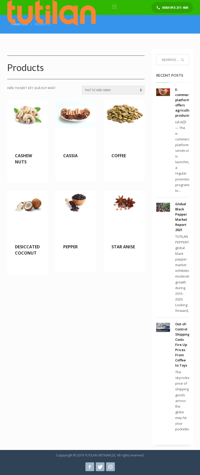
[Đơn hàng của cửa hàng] (113, 90)
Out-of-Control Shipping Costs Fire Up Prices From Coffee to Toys (182, 345)
